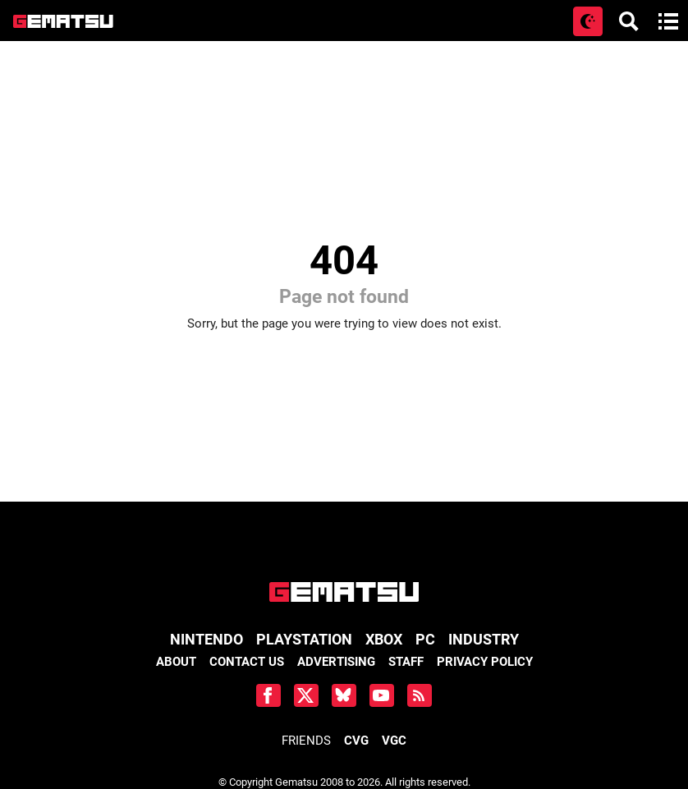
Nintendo (206, 639)
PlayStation (304, 639)
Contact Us (246, 661)
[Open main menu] (668, 21)
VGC (394, 740)
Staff (406, 661)
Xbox (383, 639)
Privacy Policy (485, 661)
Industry (483, 639)
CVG (356, 740)
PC (425, 639)
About (176, 661)
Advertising (336, 661)
